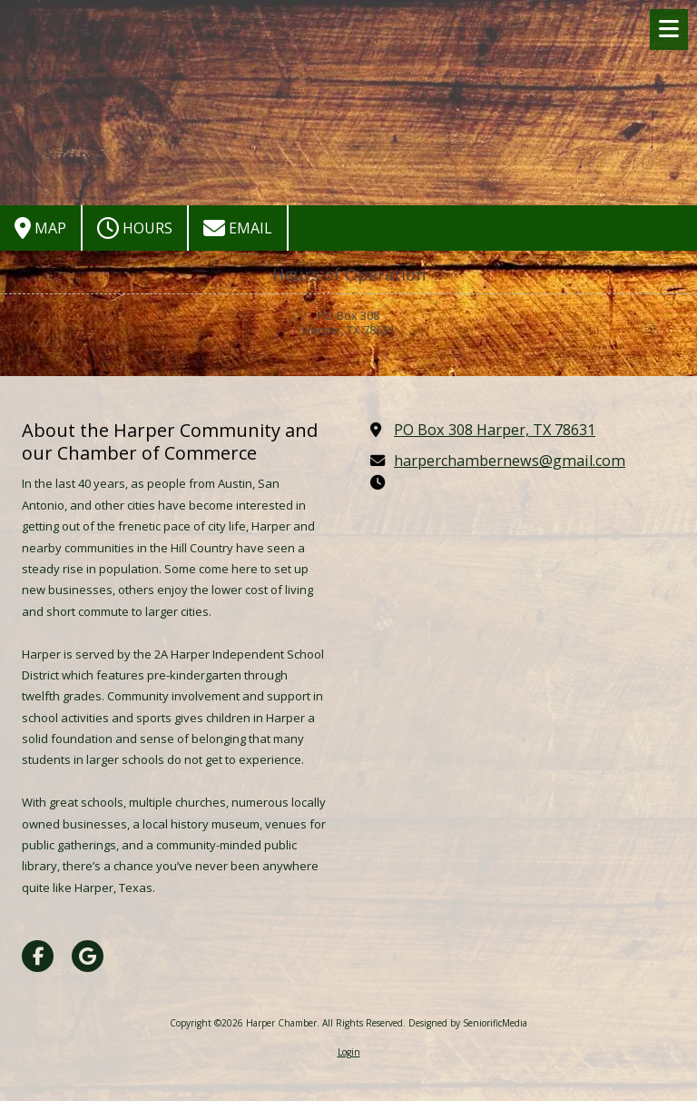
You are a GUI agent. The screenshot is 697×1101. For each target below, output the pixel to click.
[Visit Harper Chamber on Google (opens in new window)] (87, 956)
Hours (134, 228)
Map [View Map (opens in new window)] (40, 228)
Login (349, 1052)
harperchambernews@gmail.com (509, 461)
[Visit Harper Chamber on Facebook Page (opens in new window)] (38, 956)
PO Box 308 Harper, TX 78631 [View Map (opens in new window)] (494, 430)
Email (237, 228)
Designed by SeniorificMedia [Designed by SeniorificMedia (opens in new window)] (467, 1023)
